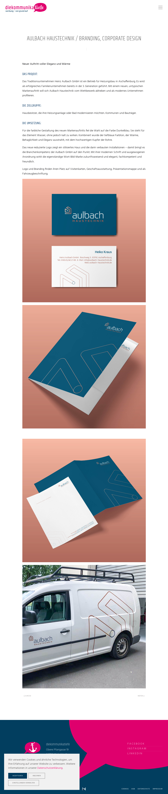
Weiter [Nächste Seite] (141, 696)
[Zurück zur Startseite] (26, 7)
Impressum (158, 789)
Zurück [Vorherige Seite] (27, 696)
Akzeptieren (17, 776)
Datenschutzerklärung (50, 768)
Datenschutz (144, 789)
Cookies (125, 789)
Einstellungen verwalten (23, 783)
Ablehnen (37, 776)
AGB (133, 789)
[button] (160, 7)
